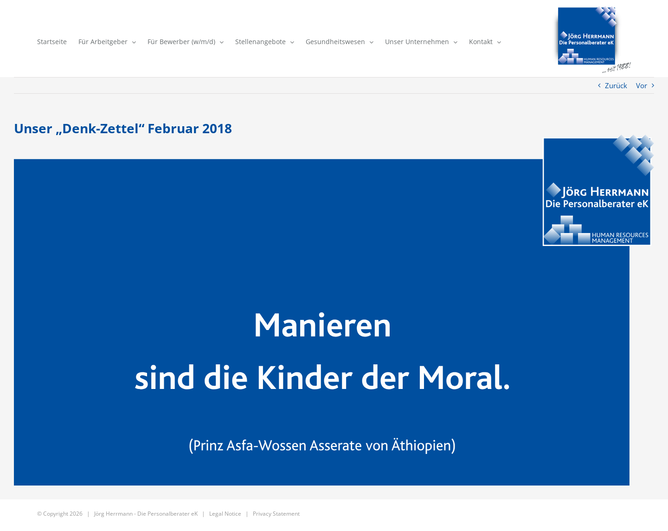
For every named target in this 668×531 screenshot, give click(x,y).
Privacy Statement (276, 514)
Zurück (616, 85)
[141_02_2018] (334, 310)
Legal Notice (225, 514)
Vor (641, 85)
